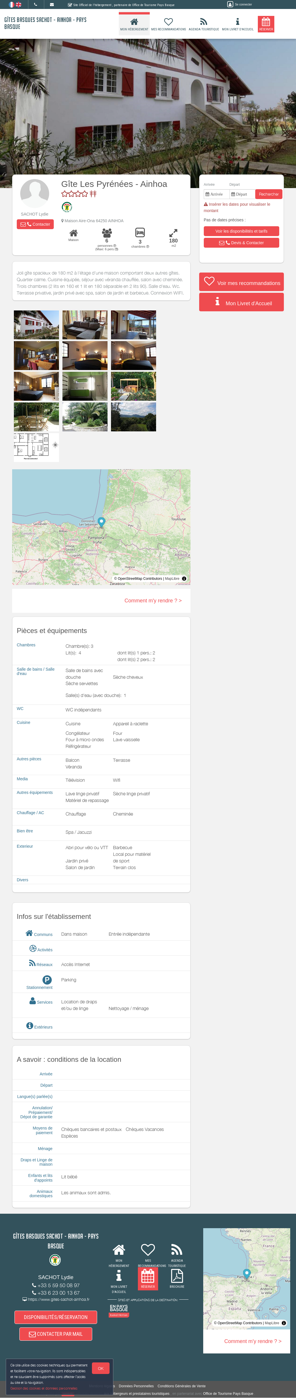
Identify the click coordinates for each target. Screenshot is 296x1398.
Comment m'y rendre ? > (153, 601)
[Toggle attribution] (184, 578)
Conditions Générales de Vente (182, 1387)
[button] (35, 224)
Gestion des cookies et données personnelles (43, 1388)
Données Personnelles (136, 1387)
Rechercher (269, 194)
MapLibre (172, 579)
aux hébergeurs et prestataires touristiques (136, 1394)
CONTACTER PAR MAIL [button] (56, 1334)
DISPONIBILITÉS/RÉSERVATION (56, 1317)
